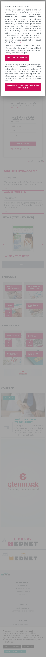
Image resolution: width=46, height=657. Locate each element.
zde (20, 42)
